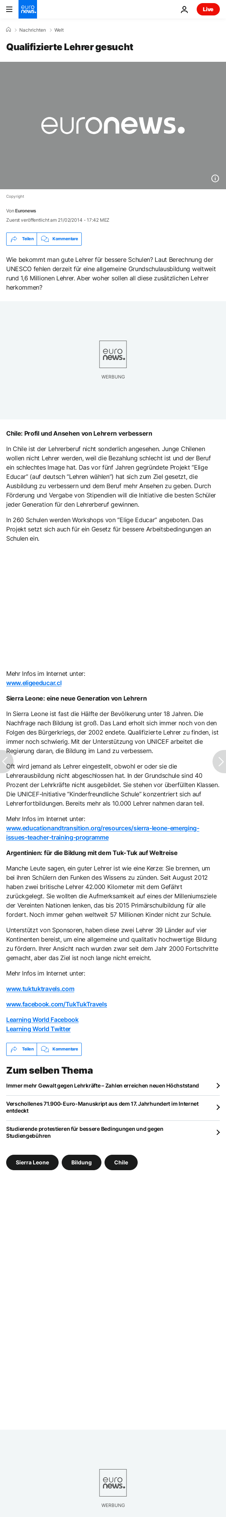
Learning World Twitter (38, 1029)
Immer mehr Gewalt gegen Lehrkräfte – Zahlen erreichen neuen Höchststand (102, 1085)
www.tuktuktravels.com (40, 989)
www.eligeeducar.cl (33, 683)
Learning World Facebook (42, 1019)
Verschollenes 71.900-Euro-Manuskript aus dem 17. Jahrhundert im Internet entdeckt (102, 1107)
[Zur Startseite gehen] (28, 9)
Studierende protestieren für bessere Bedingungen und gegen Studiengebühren (85, 1132)
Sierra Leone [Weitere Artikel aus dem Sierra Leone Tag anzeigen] (32, 1162)
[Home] (8, 29)
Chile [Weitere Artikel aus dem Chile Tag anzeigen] (121, 1162)
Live (208, 9)
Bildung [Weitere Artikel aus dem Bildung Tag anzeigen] (81, 1162)
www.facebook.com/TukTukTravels (56, 1004)
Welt (59, 30)
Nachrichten (32, 30)
